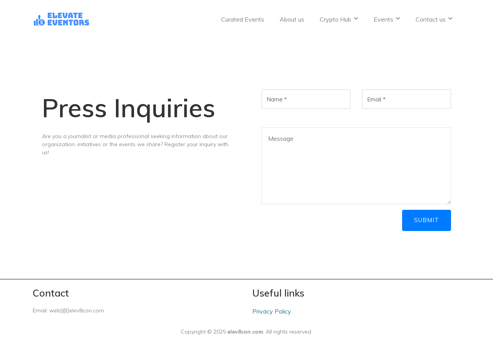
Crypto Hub (340, 19)
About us (292, 19)
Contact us (435, 19)
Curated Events (242, 19)
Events (388, 19)
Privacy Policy (271, 311)
